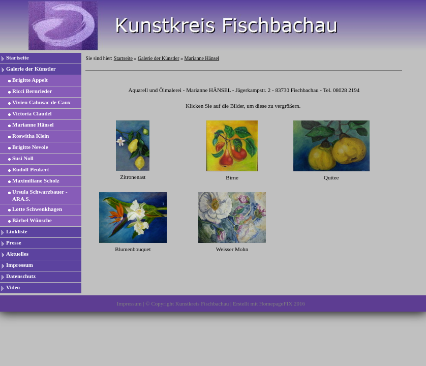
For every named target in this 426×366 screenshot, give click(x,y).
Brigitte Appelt (30, 80)
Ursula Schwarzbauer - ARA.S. (40, 195)
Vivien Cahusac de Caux (41, 102)
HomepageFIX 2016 (282, 303)
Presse (13, 242)
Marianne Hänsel (33, 124)
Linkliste (16, 231)
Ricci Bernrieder (32, 91)
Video (13, 287)
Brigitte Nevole (30, 147)
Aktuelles (17, 254)
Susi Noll (23, 158)
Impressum (19, 265)
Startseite (17, 57)
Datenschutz (21, 276)
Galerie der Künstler (31, 69)
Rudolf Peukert (30, 169)
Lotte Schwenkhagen (37, 209)
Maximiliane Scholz (35, 180)
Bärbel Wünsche (32, 220)
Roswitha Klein (30, 136)
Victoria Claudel (32, 113)
